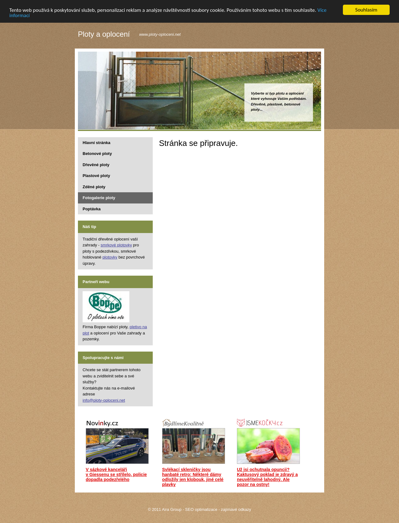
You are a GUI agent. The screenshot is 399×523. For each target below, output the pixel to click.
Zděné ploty (94, 186)
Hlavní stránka (96, 142)
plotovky (110, 257)
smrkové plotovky (116, 245)
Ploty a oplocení (104, 34)
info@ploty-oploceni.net (104, 400)
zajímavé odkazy (236, 509)
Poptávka (92, 208)
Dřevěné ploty (96, 164)
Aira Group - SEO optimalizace (189, 509)
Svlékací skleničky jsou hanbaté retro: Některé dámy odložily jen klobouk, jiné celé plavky (193, 477)
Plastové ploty (96, 175)
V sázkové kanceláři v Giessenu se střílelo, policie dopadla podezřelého (116, 474)
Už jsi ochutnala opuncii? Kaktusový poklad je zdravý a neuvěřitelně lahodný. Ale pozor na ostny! (267, 477)
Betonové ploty (97, 153)
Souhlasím (366, 10)
